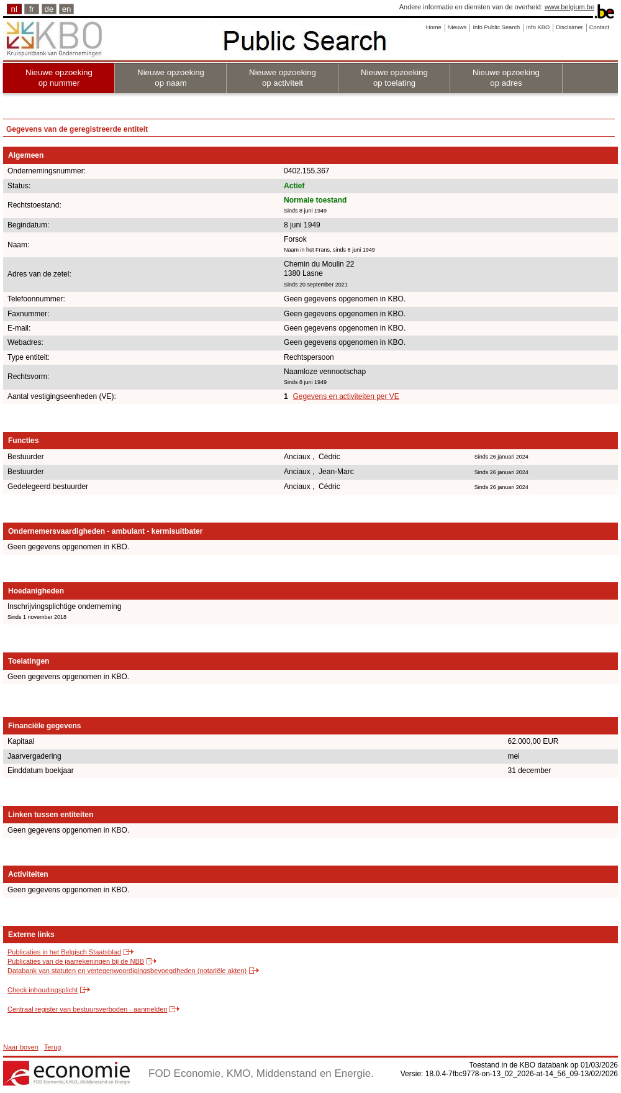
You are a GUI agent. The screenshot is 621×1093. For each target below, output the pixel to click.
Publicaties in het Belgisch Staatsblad (64, 952)
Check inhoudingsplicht (42, 990)
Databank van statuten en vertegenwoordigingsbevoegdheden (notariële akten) (127, 970)
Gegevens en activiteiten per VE (345, 396)
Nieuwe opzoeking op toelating (394, 78)
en (66, 9)
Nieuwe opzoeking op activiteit (282, 78)
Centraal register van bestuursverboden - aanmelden (87, 1009)
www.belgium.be (569, 7)
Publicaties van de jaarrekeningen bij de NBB (75, 961)
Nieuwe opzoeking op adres (506, 78)
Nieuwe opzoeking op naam (170, 78)
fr (31, 9)
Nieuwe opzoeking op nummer (59, 78)
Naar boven (21, 1047)
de (49, 9)
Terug (52, 1047)
